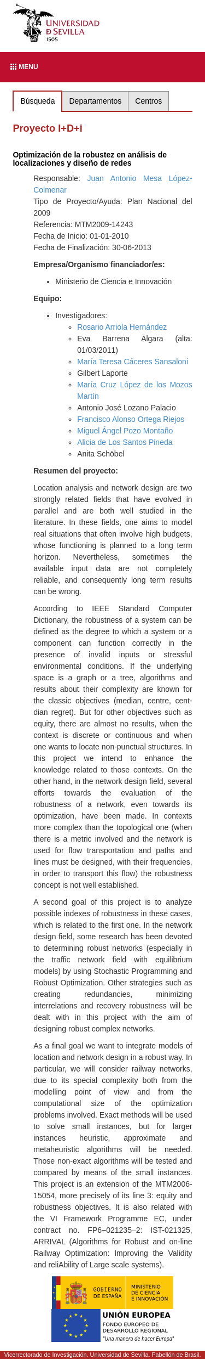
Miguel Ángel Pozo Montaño (125, 430)
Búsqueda (37, 101)
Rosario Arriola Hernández (122, 327)
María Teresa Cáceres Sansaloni (132, 361)
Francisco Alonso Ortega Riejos (130, 419)
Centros (148, 101)
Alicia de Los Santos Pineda (124, 442)
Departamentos (95, 101)
